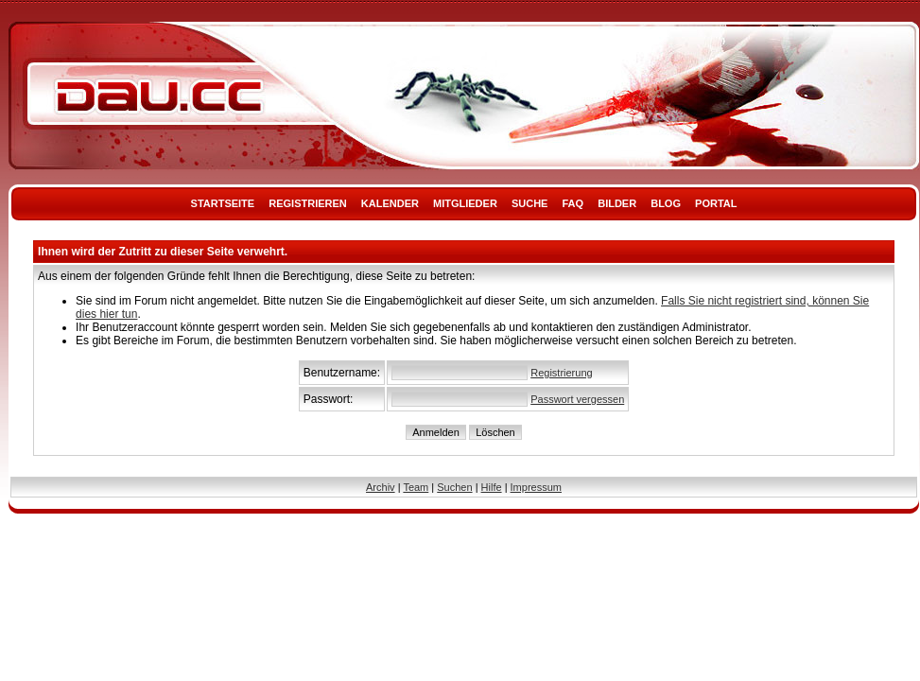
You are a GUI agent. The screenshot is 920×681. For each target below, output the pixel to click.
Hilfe (491, 487)
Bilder (617, 203)
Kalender (390, 203)
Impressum (536, 487)
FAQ (573, 203)
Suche (530, 203)
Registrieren (308, 203)
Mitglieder (465, 203)
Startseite (223, 203)
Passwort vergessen (577, 399)
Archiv (380, 487)
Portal (716, 203)
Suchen (454, 487)
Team (415, 487)
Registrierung (561, 372)
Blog (666, 203)
